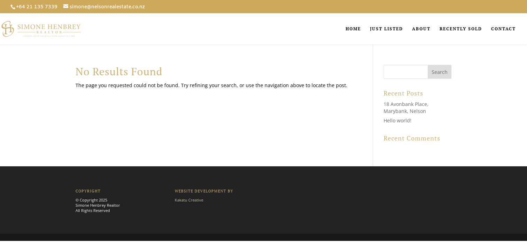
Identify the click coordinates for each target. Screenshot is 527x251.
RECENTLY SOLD (461, 28)
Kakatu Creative (189, 200)
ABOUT (421, 28)
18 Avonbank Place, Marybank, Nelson (406, 107)
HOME (353, 28)
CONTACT (503, 28)
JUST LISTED (386, 28)
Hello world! (397, 120)
